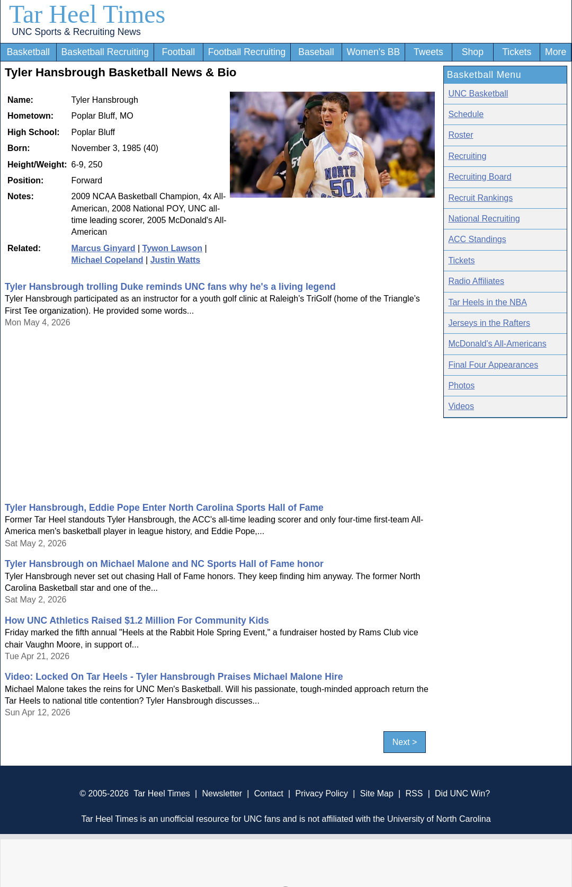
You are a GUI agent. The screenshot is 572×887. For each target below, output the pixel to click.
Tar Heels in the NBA (487, 302)
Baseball (316, 52)
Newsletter (222, 793)
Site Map (377, 793)
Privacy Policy (321, 793)
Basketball (28, 52)
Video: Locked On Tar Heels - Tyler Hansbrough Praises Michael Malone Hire (174, 676)
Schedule (466, 114)
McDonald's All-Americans (497, 343)
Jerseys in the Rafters (489, 322)
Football (178, 52)
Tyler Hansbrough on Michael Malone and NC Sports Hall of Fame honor (164, 563)
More (555, 52)
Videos (461, 406)
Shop (473, 52)
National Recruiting (484, 218)
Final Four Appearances (493, 364)
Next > (404, 742)
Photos (461, 385)
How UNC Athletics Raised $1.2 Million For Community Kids (137, 620)
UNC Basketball (478, 93)
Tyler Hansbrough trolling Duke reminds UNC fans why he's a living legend (170, 286)
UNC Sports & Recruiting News (76, 31)
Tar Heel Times (87, 14)
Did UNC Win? (462, 793)
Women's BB (373, 52)
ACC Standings (477, 239)
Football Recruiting (247, 52)
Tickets (516, 52)
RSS (414, 793)
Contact (268, 793)
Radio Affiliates (476, 281)
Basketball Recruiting (105, 52)
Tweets (428, 52)
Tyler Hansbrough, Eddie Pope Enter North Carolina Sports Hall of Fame (164, 507)
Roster (460, 134)
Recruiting (467, 156)
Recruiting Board (479, 176)
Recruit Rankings (480, 197)
